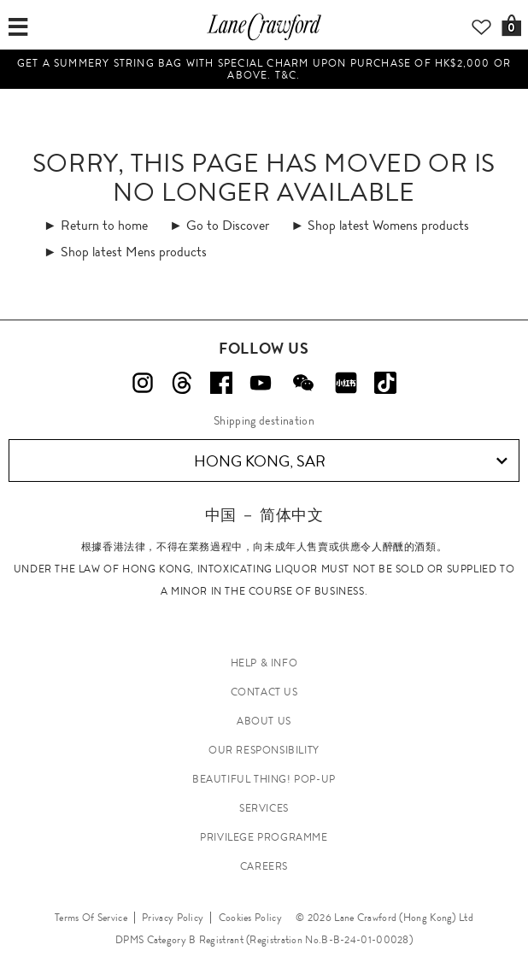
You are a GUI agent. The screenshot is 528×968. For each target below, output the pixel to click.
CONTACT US (264, 692)
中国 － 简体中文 (264, 514)
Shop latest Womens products (388, 225)
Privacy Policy (172, 917)
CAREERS (264, 866)
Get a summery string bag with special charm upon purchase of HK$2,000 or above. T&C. (264, 69)
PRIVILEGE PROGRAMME (263, 837)
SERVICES (264, 808)
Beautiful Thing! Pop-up (264, 779)
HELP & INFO (264, 663)
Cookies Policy (250, 917)
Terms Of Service (91, 917)
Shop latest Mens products (134, 251)
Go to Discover (227, 225)
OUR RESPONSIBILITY (264, 750)
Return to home (104, 225)
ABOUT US (264, 721)
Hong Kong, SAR (351, 461)
